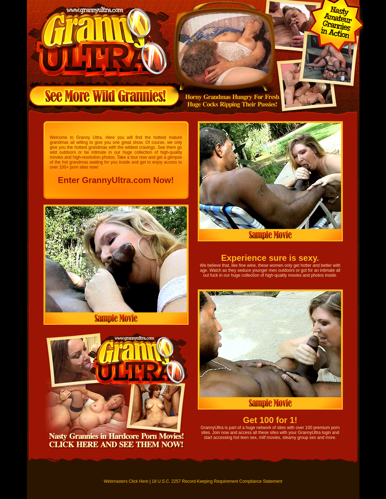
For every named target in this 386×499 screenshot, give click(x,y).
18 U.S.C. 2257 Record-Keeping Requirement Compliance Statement (217, 481)
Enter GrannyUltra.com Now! (116, 180)
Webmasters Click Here (126, 481)
